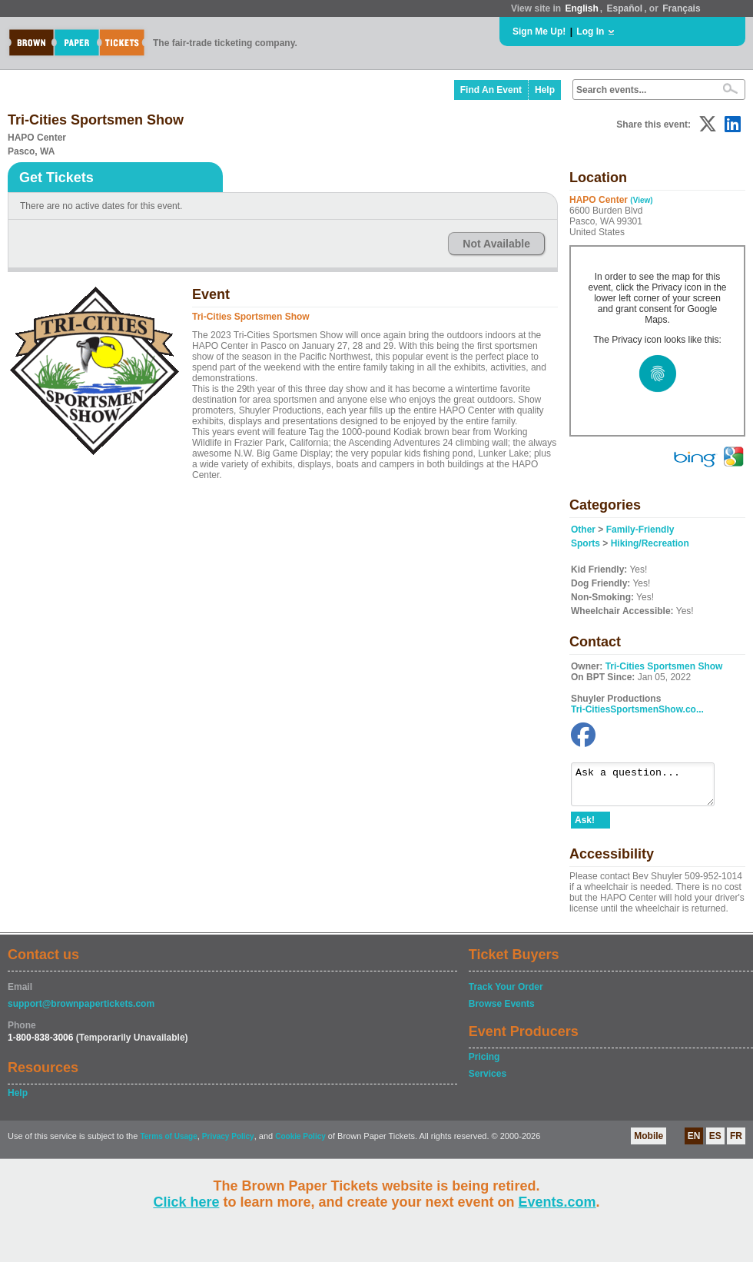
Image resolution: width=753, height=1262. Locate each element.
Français (681, 8)
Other (583, 529)
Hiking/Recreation (650, 543)
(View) (641, 200)
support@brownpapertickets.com (81, 1010)
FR (736, 1142)
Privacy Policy (228, 1143)
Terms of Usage (168, 1143)
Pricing (484, 1063)
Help (545, 90)
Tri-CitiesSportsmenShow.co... (637, 709)
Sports (585, 543)
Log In (590, 31)
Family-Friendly (640, 529)
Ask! (585, 827)
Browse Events (502, 1010)
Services (487, 1080)
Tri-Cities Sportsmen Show (664, 666)
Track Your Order (506, 993)
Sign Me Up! (539, 31)
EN (694, 1142)
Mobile (648, 1142)
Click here (186, 1202)
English (581, 8)
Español (625, 8)
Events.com (557, 1202)
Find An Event (491, 90)
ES (715, 1142)
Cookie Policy (300, 1143)
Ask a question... (650, 787)
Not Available (496, 243)
